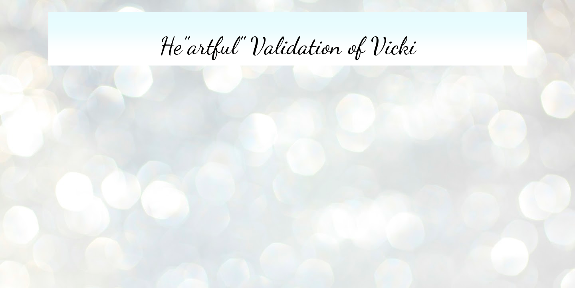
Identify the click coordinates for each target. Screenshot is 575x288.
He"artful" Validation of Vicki (288, 46)
